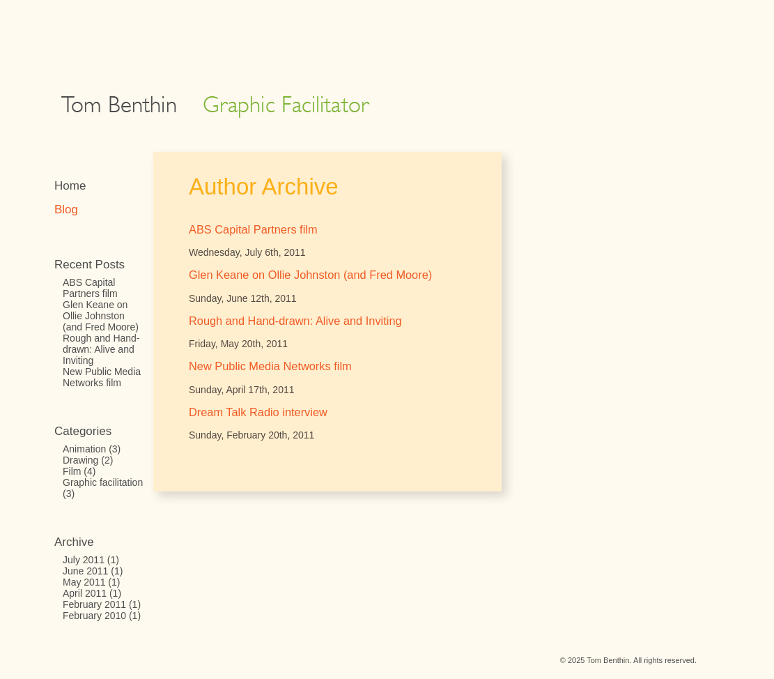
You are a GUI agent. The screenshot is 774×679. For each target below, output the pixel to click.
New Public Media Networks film (102, 377)
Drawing (80, 460)
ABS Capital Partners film (90, 288)
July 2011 (84, 559)
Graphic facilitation (103, 482)
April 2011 (85, 593)
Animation (84, 449)
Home (70, 185)
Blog (66, 209)
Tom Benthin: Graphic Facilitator (215, 107)
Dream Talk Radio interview (258, 412)
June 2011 (85, 571)
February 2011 (94, 604)
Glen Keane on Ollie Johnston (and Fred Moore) (101, 316)
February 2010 (94, 615)
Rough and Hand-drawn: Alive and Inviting (101, 349)
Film (72, 471)
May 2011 (84, 582)
